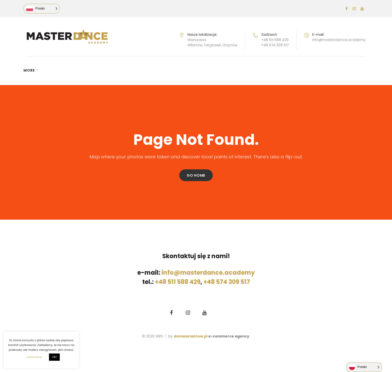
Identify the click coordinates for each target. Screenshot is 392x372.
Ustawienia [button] (34, 357)
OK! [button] (54, 357)
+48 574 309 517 (275, 45)
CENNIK (160, 70)
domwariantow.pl (191, 336)
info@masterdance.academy (339, 39)
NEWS (32, 70)
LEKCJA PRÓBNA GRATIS (120, 70)
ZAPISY (77, 70)
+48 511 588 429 (274, 39)
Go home (196, 175)
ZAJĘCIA (184, 70)
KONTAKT (279, 70)
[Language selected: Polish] (45, 9)
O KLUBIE (248, 70)
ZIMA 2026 (216, 70)
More (303, 70)
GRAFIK (54, 70)
